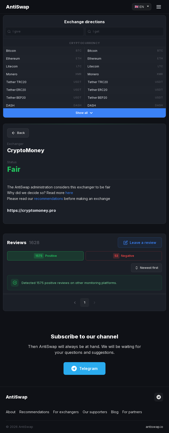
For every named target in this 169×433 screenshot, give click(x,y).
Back (18, 133)
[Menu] (158, 6)
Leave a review (139, 242)
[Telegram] (158, 397)
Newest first (146, 268)
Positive (45, 256)
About (10, 412)
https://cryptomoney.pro (31, 210)
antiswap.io (154, 427)
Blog (114, 412)
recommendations (48, 198)
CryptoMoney (25, 150)
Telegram (84, 368)
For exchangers (66, 412)
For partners (132, 412)
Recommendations (34, 412)
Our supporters (95, 412)
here (69, 193)
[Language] (141, 6)
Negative (123, 256)
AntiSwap (17, 7)
